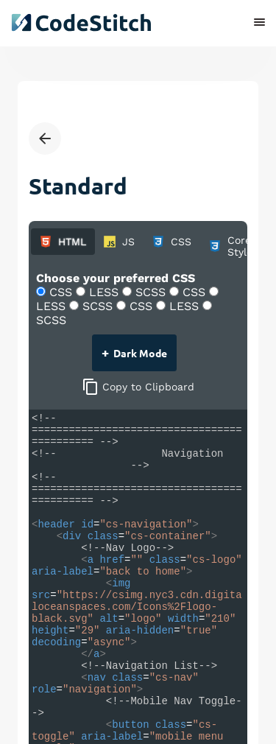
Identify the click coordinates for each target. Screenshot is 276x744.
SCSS (145, 292)
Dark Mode (133, 351)
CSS (56, 292)
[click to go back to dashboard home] (81, 22)
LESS (99, 292)
